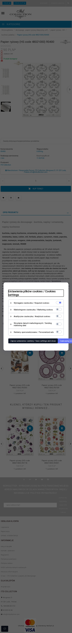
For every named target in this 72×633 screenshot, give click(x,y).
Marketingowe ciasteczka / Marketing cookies (33, 310)
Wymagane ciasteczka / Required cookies (31, 303)
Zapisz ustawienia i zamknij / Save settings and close (33, 341)
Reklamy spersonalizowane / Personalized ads (34, 332)
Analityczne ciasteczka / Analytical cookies (32, 316)
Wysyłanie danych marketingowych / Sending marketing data (33, 324)
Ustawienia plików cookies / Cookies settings (32, 293)
